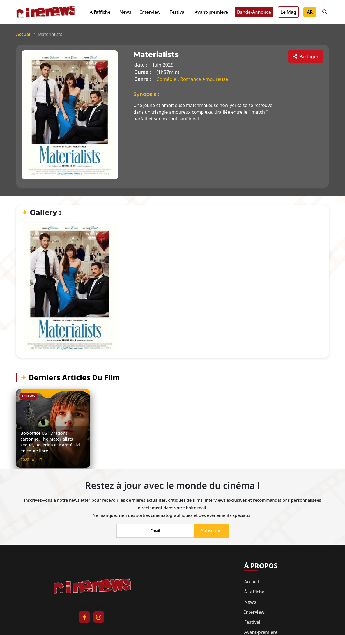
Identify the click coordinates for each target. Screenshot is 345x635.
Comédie (167, 79)
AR (310, 12)
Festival (177, 12)
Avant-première (211, 12)
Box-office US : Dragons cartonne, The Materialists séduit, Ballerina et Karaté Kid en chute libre (50, 441)
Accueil (23, 34)
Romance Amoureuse (204, 79)
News (125, 12)
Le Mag (288, 12)
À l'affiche (100, 12)
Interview (150, 12)
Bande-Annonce (254, 12)
